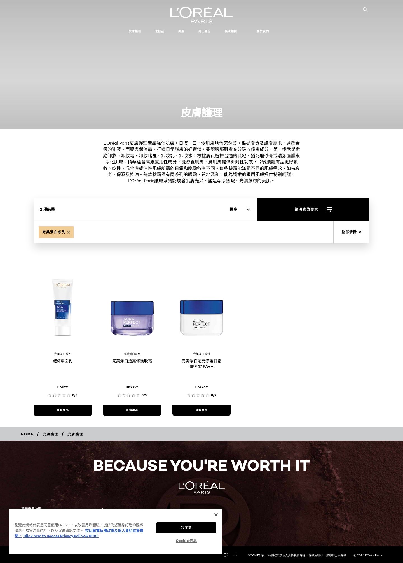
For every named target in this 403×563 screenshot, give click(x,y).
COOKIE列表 (256, 555)
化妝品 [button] (159, 31)
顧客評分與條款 (336, 555)
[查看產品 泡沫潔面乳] (63, 410)
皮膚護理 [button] (135, 31)
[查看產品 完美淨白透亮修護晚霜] (132, 410)
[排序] (239, 209)
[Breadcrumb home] (27, 434)
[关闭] (216, 513)
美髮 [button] (181, 31)
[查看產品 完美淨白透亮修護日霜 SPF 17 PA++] (201, 410)
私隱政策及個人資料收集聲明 (286, 555)
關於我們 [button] (263, 31)
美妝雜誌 (231, 31)
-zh (230, 555)
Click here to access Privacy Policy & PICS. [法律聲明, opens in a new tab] (61, 534)
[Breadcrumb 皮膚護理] (50, 434)
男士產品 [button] (204, 31)
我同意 (186, 526)
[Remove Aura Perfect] (56, 232)
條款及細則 (316, 555)
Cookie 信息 (186, 539)
